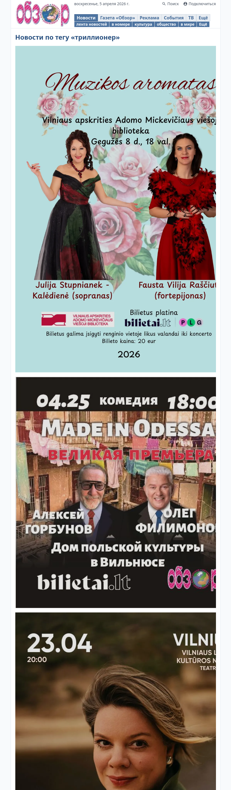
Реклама (149, 18)
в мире (187, 24)
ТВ (191, 18)
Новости (86, 18)
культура (143, 24)
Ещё (203, 18)
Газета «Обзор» (117, 18)
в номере (121, 24)
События (173, 18)
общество (166, 24)
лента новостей (92, 24)
